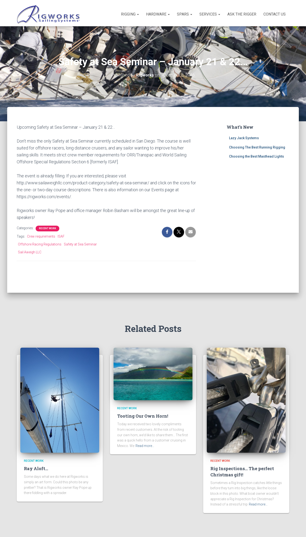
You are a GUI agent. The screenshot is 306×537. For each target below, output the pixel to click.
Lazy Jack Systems (244, 138)
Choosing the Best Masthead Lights (256, 156)
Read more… (145, 446)
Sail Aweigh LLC (29, 252)
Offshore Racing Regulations (39, 244)
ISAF (61, 236)
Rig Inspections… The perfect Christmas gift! (242, 471)
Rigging (130, 14)
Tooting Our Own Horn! (142, 416)
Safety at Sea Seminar (80, 244)
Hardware (158, 14)
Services (209, 14)
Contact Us (274, 14)
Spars (184, 14)
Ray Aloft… (36, 468)
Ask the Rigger (241, 14)
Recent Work (47, 228)
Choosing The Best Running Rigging (257, 147)
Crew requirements (41, 236)
